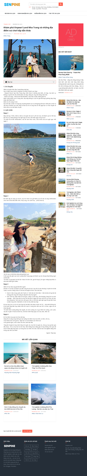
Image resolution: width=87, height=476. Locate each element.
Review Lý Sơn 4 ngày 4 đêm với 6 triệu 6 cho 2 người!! (74, 107)
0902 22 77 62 (76, 448)
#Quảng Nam (8, 366)
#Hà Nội (69, 169)
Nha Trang (44, 7)
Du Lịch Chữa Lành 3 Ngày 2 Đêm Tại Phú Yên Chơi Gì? (74, 118)
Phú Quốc (44, 8)
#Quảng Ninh (70, 182)
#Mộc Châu (35, 407)
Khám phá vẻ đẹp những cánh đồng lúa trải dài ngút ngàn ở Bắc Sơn (74, 153)
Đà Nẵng (49, 7)
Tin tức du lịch (55, 13)
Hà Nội (33, 8)
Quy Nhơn (38, 8)
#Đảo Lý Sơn (70, 113)
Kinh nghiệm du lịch (25, 13)
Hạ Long (34, 454)
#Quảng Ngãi (16, 366)
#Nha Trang (7, 30)
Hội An (27, 454)
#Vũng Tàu (70, 206)
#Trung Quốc (76, 136)
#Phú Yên (7, 407)
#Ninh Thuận (62, 71)
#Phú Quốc (35, 366)
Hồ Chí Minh (55, 7)
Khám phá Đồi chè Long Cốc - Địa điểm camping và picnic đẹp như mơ (74, 142)
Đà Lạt (33, 7)
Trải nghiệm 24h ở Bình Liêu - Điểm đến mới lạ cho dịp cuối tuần (74, 188)
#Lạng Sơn (70, 136)
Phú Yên (27, 447)
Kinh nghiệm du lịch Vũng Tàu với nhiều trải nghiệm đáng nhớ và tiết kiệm (75, 199)
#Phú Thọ (69, 147)
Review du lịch (10, 13)
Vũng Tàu (35, 450)
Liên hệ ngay (27, 425)
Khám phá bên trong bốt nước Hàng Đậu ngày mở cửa (74, 164)
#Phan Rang (69, 71)
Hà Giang (38, 7)
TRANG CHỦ (7, 18)
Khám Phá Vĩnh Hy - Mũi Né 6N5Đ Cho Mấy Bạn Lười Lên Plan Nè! (74, 96)
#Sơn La (40, 407)
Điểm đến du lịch (41, 13)
